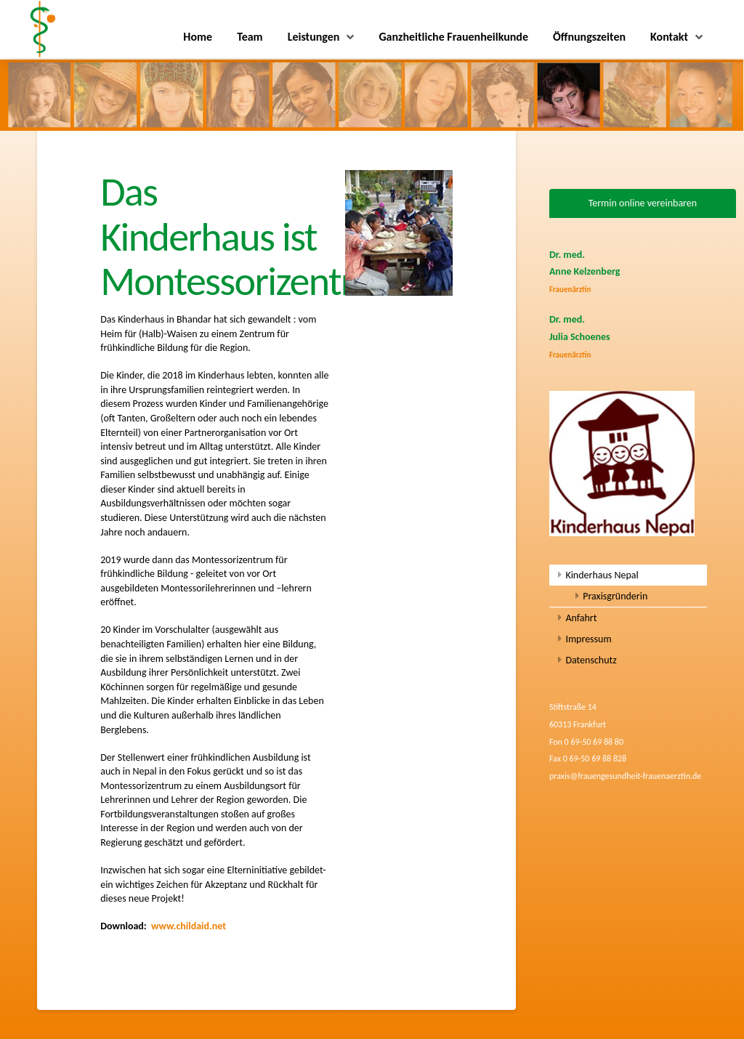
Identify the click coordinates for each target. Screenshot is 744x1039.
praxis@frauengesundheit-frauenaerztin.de (625, 776)
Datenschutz (590, 660)
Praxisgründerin (615, 596)
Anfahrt (581, 618)
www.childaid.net (188, 926)
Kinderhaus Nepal (601, 575)
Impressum (588, 639)
